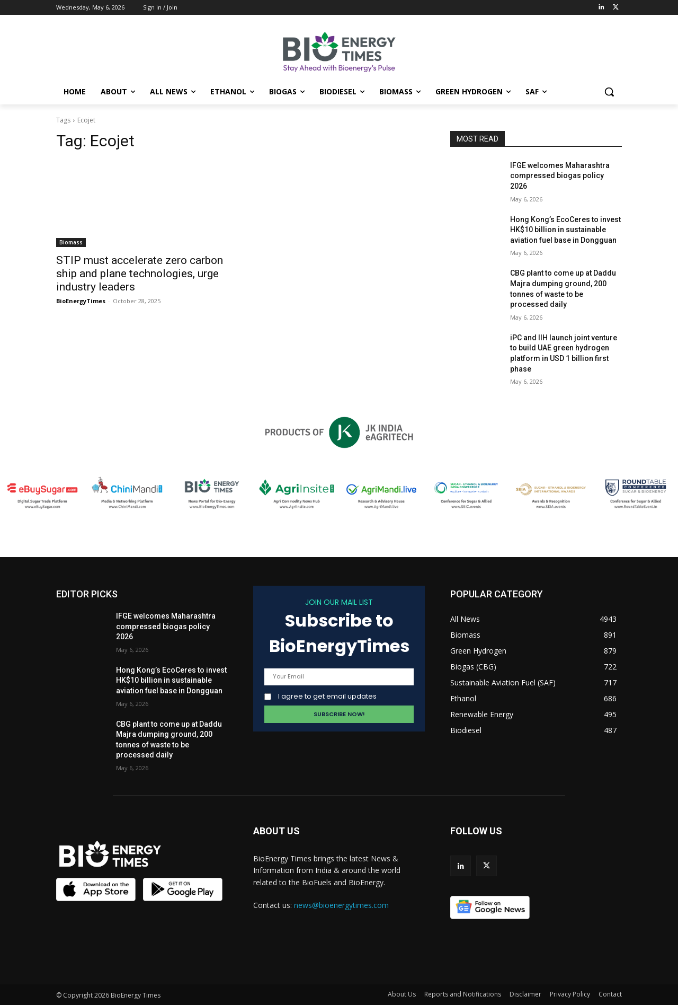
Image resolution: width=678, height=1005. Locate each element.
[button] (609, 91)
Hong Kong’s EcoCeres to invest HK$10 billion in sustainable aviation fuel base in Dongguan (565, 229)
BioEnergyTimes (80, 301)
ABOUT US (276, 830)
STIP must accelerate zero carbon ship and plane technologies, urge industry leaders (139, 273)
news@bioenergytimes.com (341, 905)
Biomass (71, 242)
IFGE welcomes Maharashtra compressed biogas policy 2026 (560, 175)
